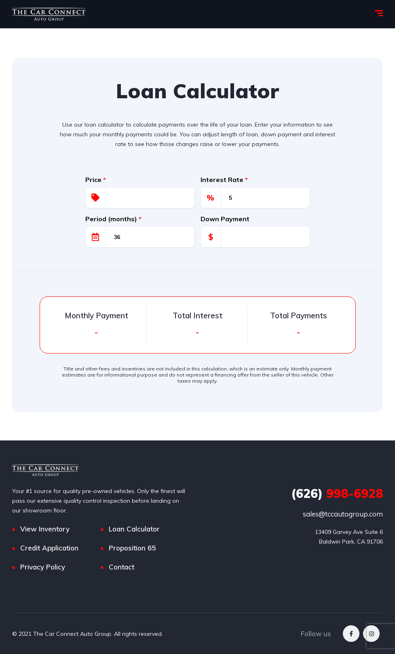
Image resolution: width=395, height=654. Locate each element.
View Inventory (45, 529)
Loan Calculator (134, 529)
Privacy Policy (42, 567)
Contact (121, 567)
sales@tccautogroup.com (343, 514)
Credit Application (49, 548)
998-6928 (337, 493)
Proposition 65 (132, 548)
